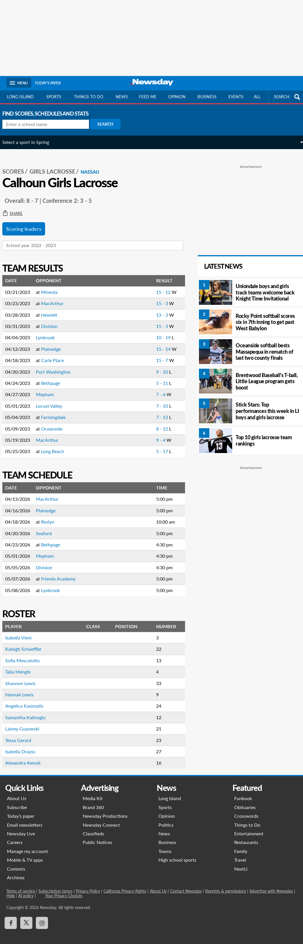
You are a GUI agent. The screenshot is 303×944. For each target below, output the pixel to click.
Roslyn (51, 515)
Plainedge (55, 342)
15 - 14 (153, 342)
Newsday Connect (101, 818)
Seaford (48, 527)
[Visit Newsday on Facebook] (11, 916)
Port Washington (57, 365)
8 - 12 (152, 422)
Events (235, 96)
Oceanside (55, 422)
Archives (16, 871)
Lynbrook (49, 331)
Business (207, 96)
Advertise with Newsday (271, 884)
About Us (16, 792)
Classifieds (93, 827)
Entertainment (248, 827)
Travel (240, 853)
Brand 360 (93, 801)
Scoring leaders (27, 222)
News (122, 96)
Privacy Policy (88, 884)
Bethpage (54, 376)
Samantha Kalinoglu (29, 711)
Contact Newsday (186, 884)
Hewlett (53, 308)
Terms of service (20, 884)
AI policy (26, 889)
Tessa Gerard (22, 734)
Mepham (49, 388)
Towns (164, 844)
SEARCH (288, 97)
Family (240, 844)
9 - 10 (152, 365)
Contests (16, 862)
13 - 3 (152, 308)
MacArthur (56, 297)
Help (10, 889)
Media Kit (93, 792)
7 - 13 (152, 410)
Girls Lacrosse (56, 165)
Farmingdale (57, 410)
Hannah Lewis (23, 688)
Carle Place (56, 354)
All (257, 96)
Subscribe (17, 801)
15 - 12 (153, 285)
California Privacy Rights (125, 884)
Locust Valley (53, 399)
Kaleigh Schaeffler (27, 642)
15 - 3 (152, 297)
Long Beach (56, 445)
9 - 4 (151, 433)
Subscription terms (55, 884)
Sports (53, 96)
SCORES (17, 165)
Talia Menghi (22, 665)
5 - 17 (152, 445)
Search (109, 124)
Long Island (20, 96)
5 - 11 (152, 376)
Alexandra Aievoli (27, 756)
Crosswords (246, 809)
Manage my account (27, 844)
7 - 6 (151, 388)
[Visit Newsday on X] (26, 916)
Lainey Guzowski (26, 722)
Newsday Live (21, 827)
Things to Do (247, 818)
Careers (15, 836)
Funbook (243, 792)
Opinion (177, 96)
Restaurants (246, 836)
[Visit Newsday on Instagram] (42, 916)
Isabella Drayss (24, 745)
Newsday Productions (105, 809)
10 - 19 (153, 331)
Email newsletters (25, 818)
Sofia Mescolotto (26, 654)
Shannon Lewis (24, 677)
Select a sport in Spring (29, 142)
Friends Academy (62, 572)
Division (53, 319)
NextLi (240, 862)
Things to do (88, 96)
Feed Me (147, 96)
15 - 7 (152, 354)
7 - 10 (152, 399)
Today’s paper (20, 809)
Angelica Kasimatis (28, 699)
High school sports (177, 853)
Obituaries (245, 801)
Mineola (53, 285)
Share (16, 207)
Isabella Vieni (22, 631)
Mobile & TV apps (25, 853)
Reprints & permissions (225, 884)
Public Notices (97, 836)
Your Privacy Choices (63, 889)
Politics (165, 818)
